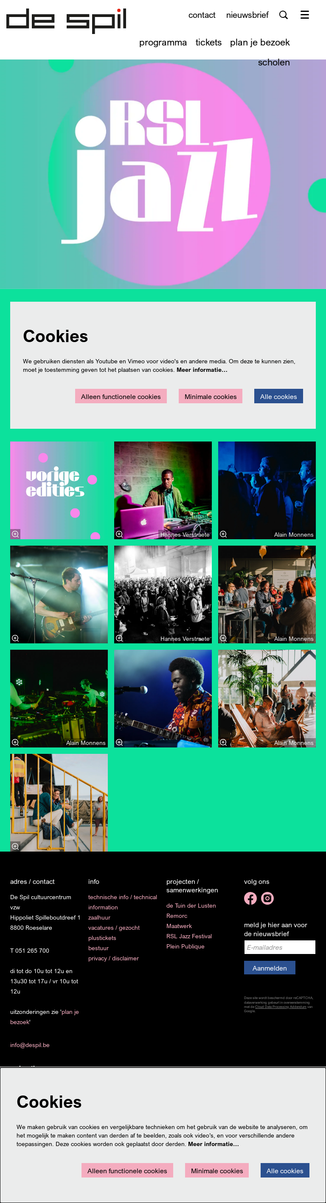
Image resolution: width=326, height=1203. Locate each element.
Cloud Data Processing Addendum (280, 1007)
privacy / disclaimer (113, 958)
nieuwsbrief (247, 14)
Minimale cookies (211, 396)
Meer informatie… (202, 369)
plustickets (102, 937)
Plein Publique (185, 946)
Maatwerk (179, 925)
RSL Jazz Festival (189, 936)
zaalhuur (99, 917)
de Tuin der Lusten (191, 905)
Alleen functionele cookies (121, 396)
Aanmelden (270, 968)
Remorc (176, 915)
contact (202, 14)
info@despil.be (30, 1044)
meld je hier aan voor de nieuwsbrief (275, 929)
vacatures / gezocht (114, 927)
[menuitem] (163, 42)
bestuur (98, 947)
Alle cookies (278, 396)
